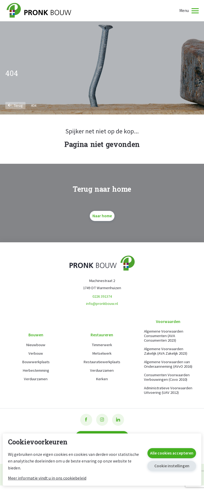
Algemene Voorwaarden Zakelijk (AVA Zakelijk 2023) (165, 351)
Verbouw (35, 356)
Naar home (102, 215)
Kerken (102, 382)
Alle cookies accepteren (171, 453)
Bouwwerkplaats (36, 365)
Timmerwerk (102, 348)
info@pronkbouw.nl (102, 303)
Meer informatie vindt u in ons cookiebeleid (47, 478)
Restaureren (102, 337)
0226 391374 (102, 296)
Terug (15, 105)
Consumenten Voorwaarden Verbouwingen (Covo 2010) (167, 378)
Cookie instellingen (171, 465)
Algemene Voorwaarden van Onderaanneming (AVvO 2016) (168, 364)
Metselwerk (102, 356)
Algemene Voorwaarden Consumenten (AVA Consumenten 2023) (163, 336)
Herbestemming (35, 373)
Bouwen (35, 337)
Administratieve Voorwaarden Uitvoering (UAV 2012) (164, 393)
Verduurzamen (36, 382)
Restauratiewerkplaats (102, 365)
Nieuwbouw (36, 348)
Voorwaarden (168, 321)
